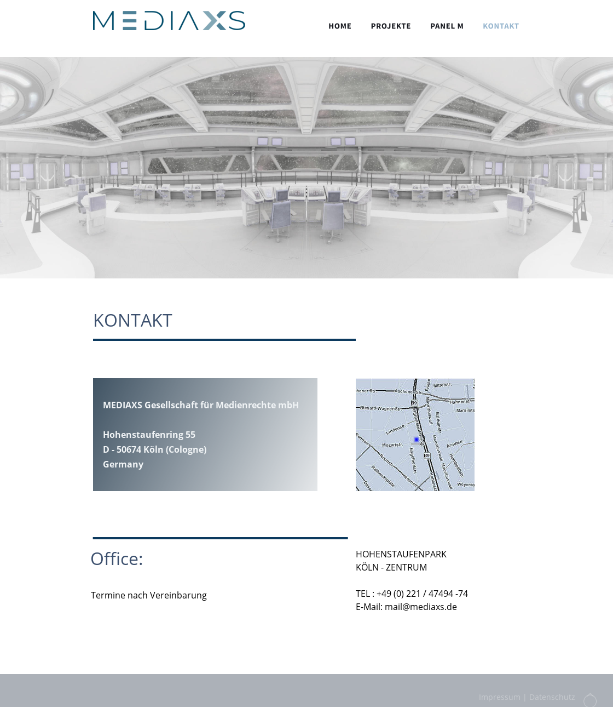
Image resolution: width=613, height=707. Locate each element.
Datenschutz (552, 698)
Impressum (500, 698)
